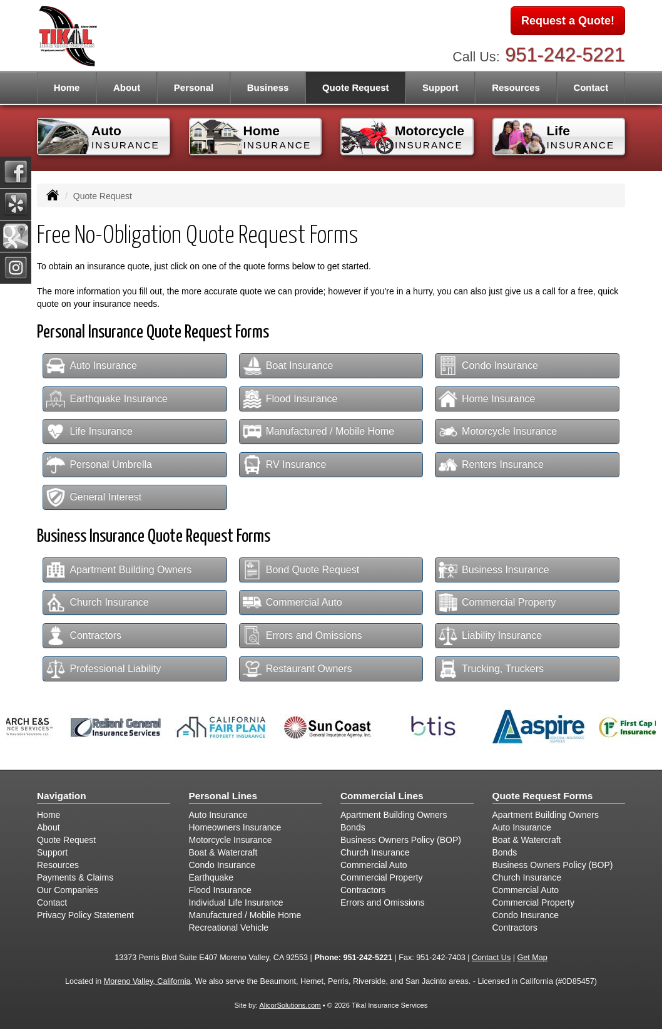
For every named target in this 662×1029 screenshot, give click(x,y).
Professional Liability (103, 668)
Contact (590, 87)
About (126, 87)
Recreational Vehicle (229, 928)
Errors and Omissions (302, 635)
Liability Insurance (490, 635)
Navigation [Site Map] (61, 795)
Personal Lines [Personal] (223, 795)
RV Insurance (285, 464)
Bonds (352, 827)
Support (52, 852)
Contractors (83, 635)
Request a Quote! (567, 20)
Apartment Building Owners (118, 570)
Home (67, 87)
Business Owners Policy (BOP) (400, 840)
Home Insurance (487, 399)
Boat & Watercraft (223, 852)
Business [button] (268, 87)
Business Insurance (494, 570)
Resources (58, 865)
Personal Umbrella (99, 464)
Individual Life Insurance (236, 902)
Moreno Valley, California (147, 981)
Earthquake (211, 877)
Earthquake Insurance (107, 399)
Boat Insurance (288, 365)
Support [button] (440, 87)
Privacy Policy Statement (85, 915)
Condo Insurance (488, 365)
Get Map (532, 957)
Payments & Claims (75, 877)
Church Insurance (97, 602)
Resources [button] (516, 87)
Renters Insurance (491, 464)
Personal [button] (193, 87)
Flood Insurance (290, 399)
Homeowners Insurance (235, 827)
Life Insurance (89, 431)
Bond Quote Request (301, 570)
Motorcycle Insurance (498, 431)
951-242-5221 (565, 55)
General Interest (93, 497)
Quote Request (66, 840)
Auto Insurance (91, 365)
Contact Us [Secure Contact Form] (491, 957)
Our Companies (67, 890)
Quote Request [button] (355, 87)
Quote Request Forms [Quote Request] (542, 795)
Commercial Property (497, 602)
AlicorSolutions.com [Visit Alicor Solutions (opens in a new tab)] (289, 1005)
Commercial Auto (292, 602)
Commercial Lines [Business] (382, 795)
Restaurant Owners (297, 668)
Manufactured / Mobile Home (318, 431)
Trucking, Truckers (491, 668)
